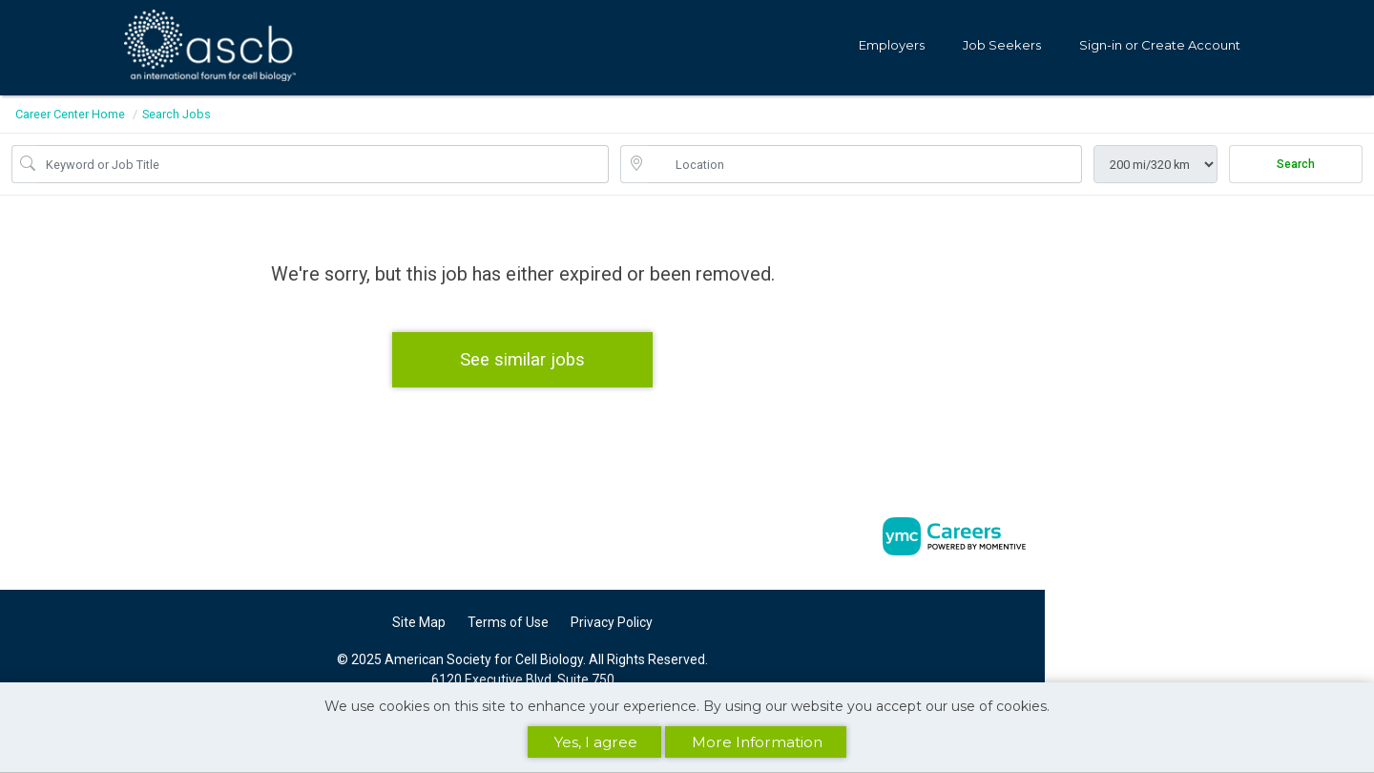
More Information (757, 742)
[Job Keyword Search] (323, 164)
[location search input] (864, 164)
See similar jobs (522, 359)
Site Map (419, 622)
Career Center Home (70, 114)
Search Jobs (176, 114)
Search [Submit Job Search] (1296, 164)
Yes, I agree (595, 742)
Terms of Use (508, 622)
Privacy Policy (612, 622)
